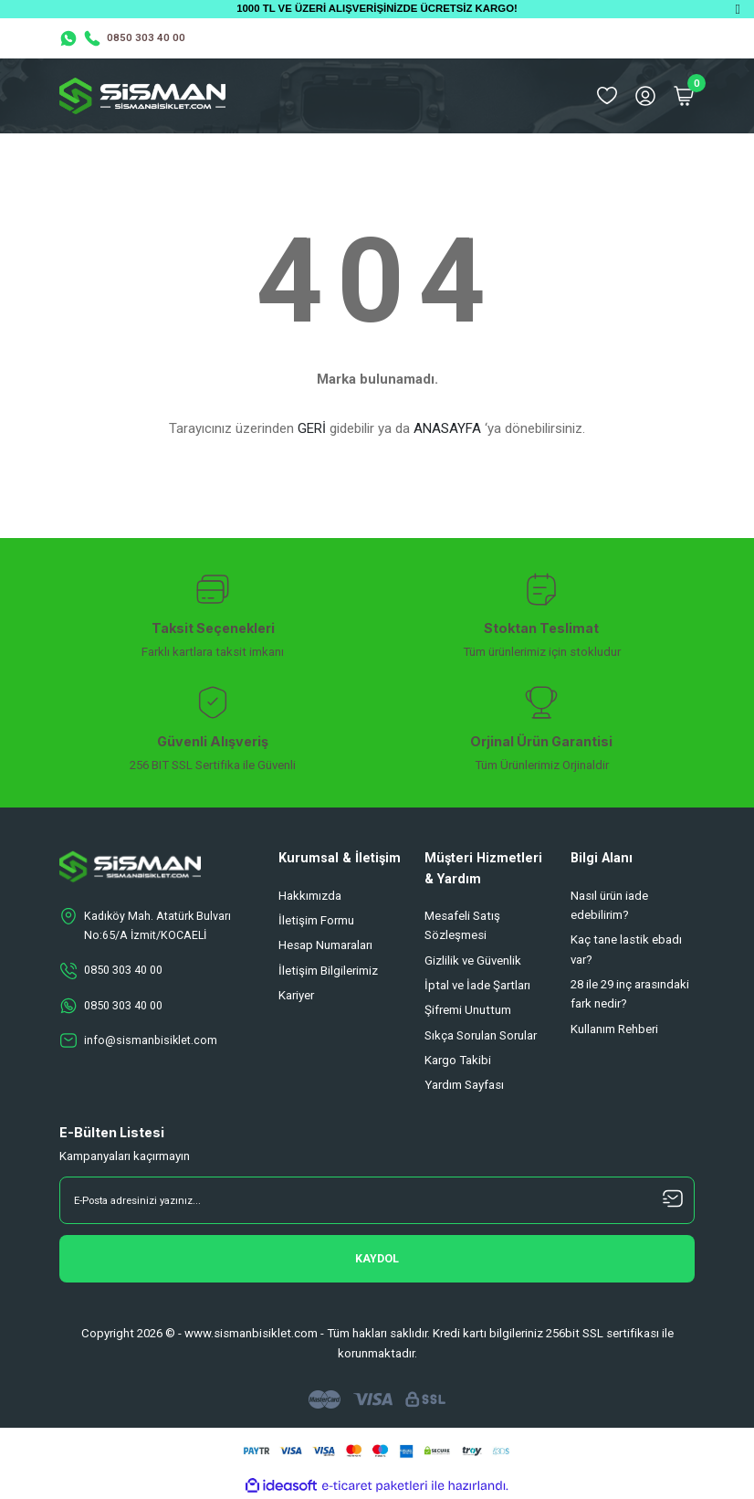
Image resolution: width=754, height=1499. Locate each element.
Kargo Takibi (457, 1060)
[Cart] (684, 96)
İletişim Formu (316, 920)
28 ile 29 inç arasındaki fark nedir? (630, 993)
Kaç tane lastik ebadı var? (626, 949)
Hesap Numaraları (325, 945)
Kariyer (296, 995)
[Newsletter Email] (377, 1200)
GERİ (312, 428)
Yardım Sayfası (464, 1085)
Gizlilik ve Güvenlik (472, 960)
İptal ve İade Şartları (477, 985)
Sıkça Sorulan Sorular (480, 1035)
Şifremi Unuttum (467, 1010)
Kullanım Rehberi (614, 1029)
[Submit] (377, 1259)
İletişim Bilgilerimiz (328, 970)
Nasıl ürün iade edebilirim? (609, 905)
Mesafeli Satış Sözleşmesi (462, 925)
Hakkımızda (309, 896)
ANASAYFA (447, 428)
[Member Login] (645, 96)
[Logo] (142, 96)
